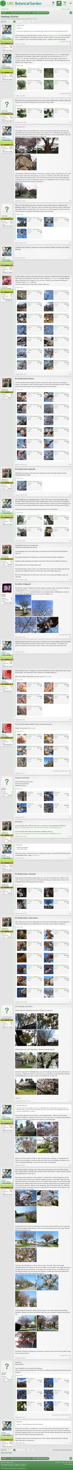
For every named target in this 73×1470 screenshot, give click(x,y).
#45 (70, 1002)
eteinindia (4, 287)
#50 (70, 1447)
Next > (31, 21)
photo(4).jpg (30, 804)
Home (66, 1463)
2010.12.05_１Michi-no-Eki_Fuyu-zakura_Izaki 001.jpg (40, 302)
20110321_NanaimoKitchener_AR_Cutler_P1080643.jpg (40, 528)
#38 (70, 666)
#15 (30, 282)
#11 (27, 282)
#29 (70, 201)
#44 (70, 914)
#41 (70, 817)
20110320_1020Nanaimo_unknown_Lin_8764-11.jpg (39, 428)
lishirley (4, 788)
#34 (70, 495)
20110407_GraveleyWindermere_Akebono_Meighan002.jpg (41, 683)
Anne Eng (4, 111)
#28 (70, 122)
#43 (70, 870)
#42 (70, 841)
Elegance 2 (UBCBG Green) (7, 1463)
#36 (70, 580)
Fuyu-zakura (54, 278)
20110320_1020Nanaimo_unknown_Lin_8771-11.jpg (39, 451)
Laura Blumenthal (7, 1018)
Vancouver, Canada (8, 603)
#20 (43, 181)
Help (63, 1463)
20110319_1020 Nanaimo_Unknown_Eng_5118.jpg (39, 218)
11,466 (10, 45)
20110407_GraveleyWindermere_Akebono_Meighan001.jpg (41, 695)
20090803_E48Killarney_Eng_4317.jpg (63, 109)
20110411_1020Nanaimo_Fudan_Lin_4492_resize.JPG (40, 977)
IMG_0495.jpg (57, 1379)
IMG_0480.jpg (30, 1379)
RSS (72, 1463)
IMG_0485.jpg (30, 1402)
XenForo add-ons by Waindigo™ (8, 1469)
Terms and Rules (69, 1465)
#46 (70, 1101)
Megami (4, 681)
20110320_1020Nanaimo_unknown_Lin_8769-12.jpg (39, 440)
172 (11, 686)
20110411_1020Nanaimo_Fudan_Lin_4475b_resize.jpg (40, 942)
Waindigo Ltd (23, 1469)
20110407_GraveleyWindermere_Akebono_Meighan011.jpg (41, 706)
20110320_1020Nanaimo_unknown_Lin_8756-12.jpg (39, 405)
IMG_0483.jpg (57, 1402)
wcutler (27, 18)
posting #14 (57, 54)
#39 (70, 720)
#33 (70, 465)
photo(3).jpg (57, 792)
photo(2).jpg (30, 792)
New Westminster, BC (7, 691)
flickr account (47, 677)
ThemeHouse (22, 1466)
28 (11, 598)
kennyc (4, 595)
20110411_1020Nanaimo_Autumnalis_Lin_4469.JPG (39, 901)
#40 (70, 773)
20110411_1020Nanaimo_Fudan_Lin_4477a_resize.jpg (40, 954)
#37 (70, 637)
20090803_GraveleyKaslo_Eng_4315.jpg (37, 109)
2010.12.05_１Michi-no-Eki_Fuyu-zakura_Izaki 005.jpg (40, 314)
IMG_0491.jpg (57, 1391)
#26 (70, 50)
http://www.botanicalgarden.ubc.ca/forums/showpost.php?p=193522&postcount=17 (38, 828)
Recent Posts (5, 9)
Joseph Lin (5, 389)
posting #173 (35, 856)
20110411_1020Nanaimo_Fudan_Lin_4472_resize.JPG (40, 931)
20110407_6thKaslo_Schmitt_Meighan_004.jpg (38, 758)
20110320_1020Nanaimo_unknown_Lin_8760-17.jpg (39, 416)
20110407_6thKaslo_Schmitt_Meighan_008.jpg (38, 746)
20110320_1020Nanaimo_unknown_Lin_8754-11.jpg (39, 393)
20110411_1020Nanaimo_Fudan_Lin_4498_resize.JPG (40, 989)
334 (11, 394)
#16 (68, 133)
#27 (70, 96)
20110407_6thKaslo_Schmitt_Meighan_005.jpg (38, 735)
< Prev (8, 21)
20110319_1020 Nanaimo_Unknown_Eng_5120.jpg (39, 229)
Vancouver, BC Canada (7, 50)
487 (11, 1023)
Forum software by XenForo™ (13, 1465)
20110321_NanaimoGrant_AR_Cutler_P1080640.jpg (39, 516)
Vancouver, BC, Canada (7, 121)
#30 (70, 243)
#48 (70, 1358)
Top (69, 1463)
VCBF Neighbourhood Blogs (14, 18)
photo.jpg (56, 804)
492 (11, 294)
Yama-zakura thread (54, 35)
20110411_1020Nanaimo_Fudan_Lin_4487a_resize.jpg (40, 966)
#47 (70, 1166)
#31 (70, 272)
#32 (70, 374)
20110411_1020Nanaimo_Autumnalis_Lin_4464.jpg (39, 889)
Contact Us (58, 1463)
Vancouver (10, 398)
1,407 (11, 116)
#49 (70, 1418)
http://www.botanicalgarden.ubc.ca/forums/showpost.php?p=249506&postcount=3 (38, 834)
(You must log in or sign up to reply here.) (62, 1451)
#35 (70, 541)
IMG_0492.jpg (30, 1391)
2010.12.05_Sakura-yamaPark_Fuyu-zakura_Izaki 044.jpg (40, 326)
